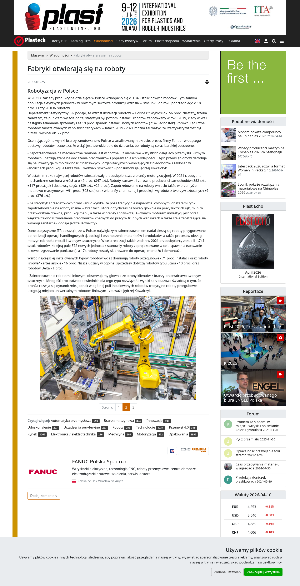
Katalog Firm (81, 41)
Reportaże (253, 291)
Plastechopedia (167, 41)
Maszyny (38, 55)
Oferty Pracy (213, 41)
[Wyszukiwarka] (274, 41)
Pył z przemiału (255, 439)
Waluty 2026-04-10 (253, 495)
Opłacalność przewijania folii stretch (258, 453)
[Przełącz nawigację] (282, 41)
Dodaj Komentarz (44, 495)
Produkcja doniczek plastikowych (254, 479)
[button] (266, 41)
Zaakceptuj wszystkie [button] (263, 572)
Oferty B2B (59, 41)
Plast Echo (253, 206)
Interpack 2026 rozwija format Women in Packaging (261, 168)
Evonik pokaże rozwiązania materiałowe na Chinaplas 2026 (258, 188)
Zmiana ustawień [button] (227, 572)
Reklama (233, 41)
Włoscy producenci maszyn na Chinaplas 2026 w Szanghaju (261, 150)
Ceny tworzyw (127, 41)
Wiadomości (103, 41)
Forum (146, 41)
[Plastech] (29, 41)
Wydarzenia (191, 41)
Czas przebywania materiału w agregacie (257, 466)
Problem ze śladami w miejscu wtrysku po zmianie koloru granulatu (257, 426)
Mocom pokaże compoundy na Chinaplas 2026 (259, 134)
